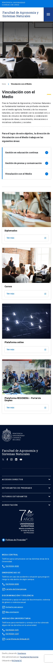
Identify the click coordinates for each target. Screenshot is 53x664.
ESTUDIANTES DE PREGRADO (17, 488)
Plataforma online (14, 342)
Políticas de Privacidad (14, 539)
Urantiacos (22, 653)
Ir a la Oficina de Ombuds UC (17, 639)
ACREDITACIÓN (10, 505)
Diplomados (11, 231)
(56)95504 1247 (12, 634)
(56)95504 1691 (12, 630)
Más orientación (12, 612)
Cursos (8, 286)
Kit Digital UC (17, 661)
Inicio (4, 84)
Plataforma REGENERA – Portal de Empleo (23, 399)
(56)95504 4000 (12, 566)
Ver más (26, 238)
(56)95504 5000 (12, 584)
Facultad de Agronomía (29, 657)
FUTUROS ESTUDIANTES (14, 497)
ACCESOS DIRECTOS (12, 480)
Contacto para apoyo (14, 607)
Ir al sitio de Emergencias (15, 589)
